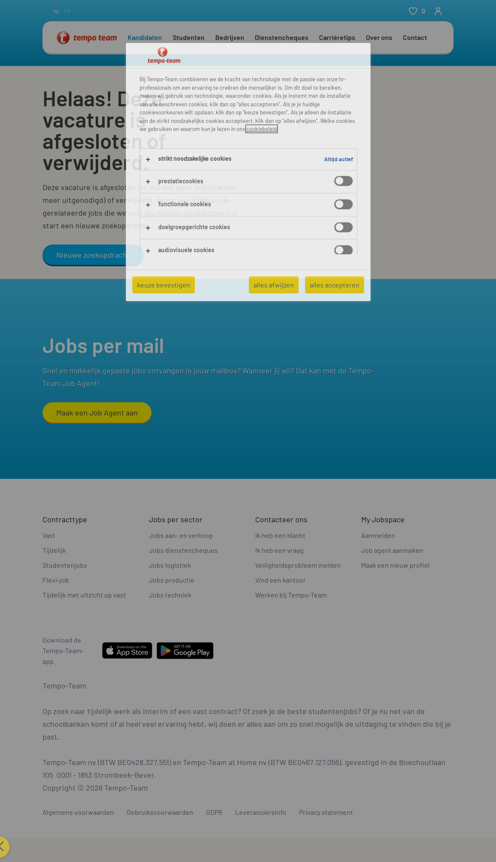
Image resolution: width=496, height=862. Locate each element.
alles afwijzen (274, 285)
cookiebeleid (261, 128)
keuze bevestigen (163, 285)
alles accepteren (334, 285)
